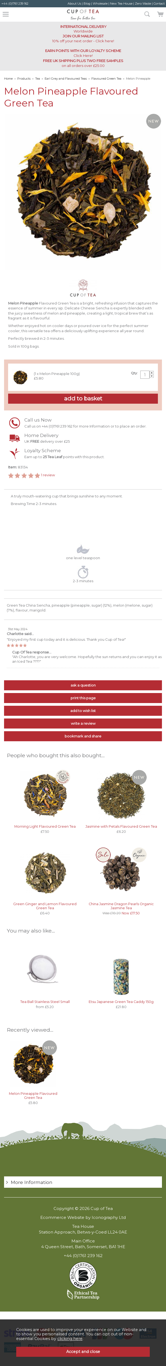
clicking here (69, 1338)
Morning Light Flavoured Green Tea (45, 826)
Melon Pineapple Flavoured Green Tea (33, 1096)
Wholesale (100, 3)
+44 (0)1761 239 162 (14, 3)
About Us (74, 3)
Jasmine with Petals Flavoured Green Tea (121, 826)
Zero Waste (143, 3)
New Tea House (121, 3)
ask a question (83, 685)
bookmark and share (83, 736)
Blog (87, 3)
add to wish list (83, 710)
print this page (83, 698)
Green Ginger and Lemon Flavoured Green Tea (45, 906)
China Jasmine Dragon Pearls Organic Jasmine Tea (121, 906)
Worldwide (83, 28)
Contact (159, 3)
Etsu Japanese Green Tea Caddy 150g (121, 1002)
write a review (83, 723)
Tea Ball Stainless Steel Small (45, 1002)
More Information (31, 1182)
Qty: (134, 373)
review (48, 475)
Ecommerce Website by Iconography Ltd (83, 1217)
